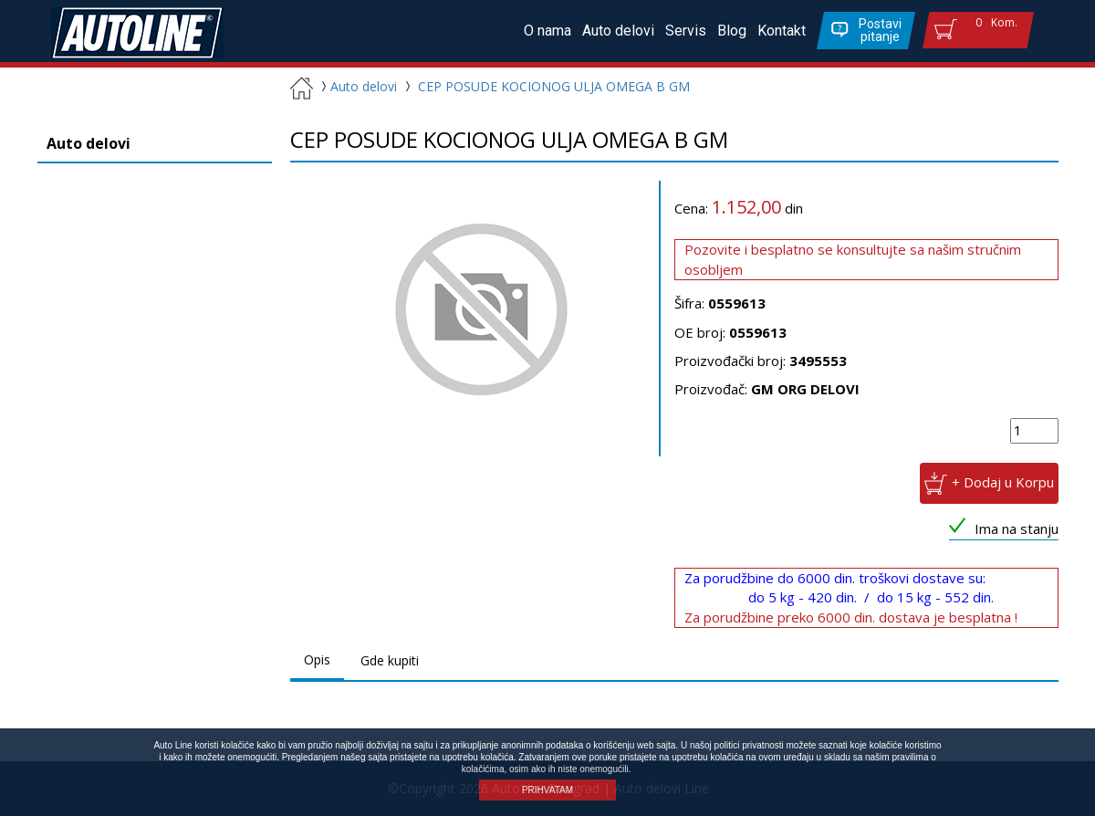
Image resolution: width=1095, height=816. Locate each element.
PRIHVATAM (547, 790)
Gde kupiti (389, 660)
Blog (731, 30)
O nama (547, 30)
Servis (685, 30)
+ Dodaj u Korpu (1003, 482)
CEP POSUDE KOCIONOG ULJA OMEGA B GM (554, 86)
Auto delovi (618, 30)
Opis (317, 659)
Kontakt (781, 30)
